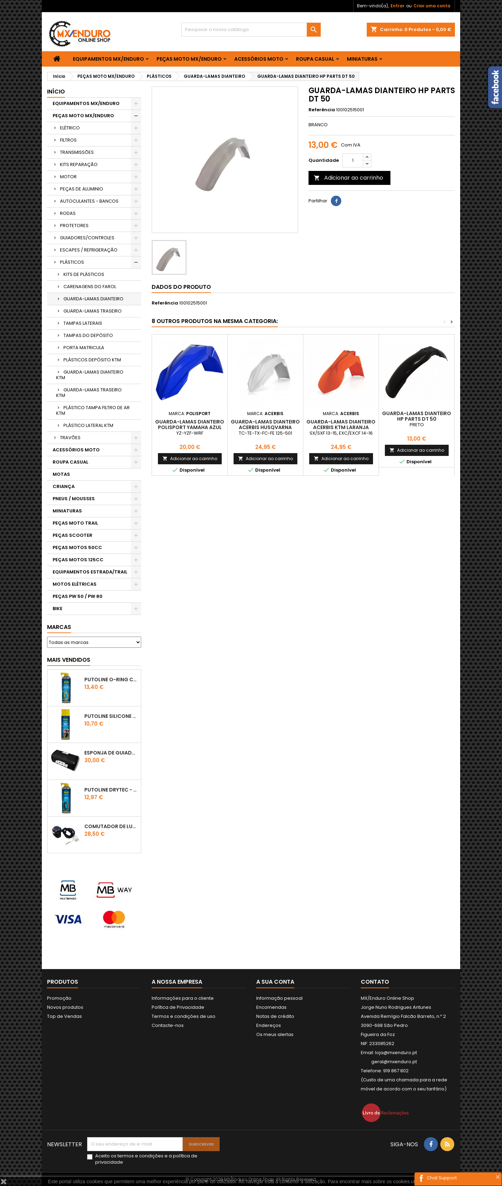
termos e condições (140, 1156)
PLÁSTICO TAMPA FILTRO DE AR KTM (93, 410)
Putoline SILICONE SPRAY (111, 716)
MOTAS (61, 474)
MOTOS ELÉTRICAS (75, 584)
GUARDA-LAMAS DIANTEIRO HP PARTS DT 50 (416, 416)
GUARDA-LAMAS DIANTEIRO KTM (89, 375)
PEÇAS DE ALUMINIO (81, 189)
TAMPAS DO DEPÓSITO (88, 335)
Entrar (397, 6)
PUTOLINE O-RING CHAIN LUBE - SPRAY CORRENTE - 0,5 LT (111, 679)
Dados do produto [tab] (181, 287)
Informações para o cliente (183, 998)
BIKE (57, 608)
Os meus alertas (275, 1034)
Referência (322, 110)
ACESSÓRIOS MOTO (258, 58)
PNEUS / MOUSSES (74, 498)
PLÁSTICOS (72, 262)
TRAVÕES (70, 437)
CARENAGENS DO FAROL (89, 286)
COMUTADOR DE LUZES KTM (111, 826)
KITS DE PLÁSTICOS (83, 274)
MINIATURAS (362, 58)
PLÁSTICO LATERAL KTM (88, 425)
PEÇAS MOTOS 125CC (78, 559)
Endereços (268, 1025)
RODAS (68, 213)
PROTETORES (74, 225)
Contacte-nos (168, 1025)
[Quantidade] (352, 160)
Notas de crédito (275, 1016)
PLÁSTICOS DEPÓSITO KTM (92, 359)
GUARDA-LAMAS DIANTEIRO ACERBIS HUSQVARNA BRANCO (265, 427)
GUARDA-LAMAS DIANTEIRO (93, 298)
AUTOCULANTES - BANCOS (89, 201)
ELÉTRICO (70, 128)
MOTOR (68, 176)
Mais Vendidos (68, 660)
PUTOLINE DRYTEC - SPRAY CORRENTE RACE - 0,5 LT (111, 790)
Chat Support (442, 1177)
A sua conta (275, 982)
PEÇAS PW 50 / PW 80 (77, 596)
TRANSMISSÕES (77, 152)
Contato (375, 982)
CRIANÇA (64, 486)
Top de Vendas (64, 1016)
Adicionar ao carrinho (348, 178)
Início (56, 92)
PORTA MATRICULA (83, 347)
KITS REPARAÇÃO (79, 164)
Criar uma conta (431, 6)
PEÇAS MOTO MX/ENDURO (189, 58)
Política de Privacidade (178, 1007)
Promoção (59, 998)
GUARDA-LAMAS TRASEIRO (92, 311)
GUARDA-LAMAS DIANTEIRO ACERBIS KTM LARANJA (340, 424)
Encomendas (271, 1007)
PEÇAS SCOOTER (72, 535)
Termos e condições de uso (183, 1016)
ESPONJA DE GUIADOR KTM (111, 753)
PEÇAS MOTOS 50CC (77, 547)
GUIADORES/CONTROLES (87, 237)
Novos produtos (65, 1007)
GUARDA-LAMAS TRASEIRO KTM (89, 392)
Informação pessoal (279, 998)
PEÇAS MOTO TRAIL (75, 523)
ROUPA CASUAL (315, 58)
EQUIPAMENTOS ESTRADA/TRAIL (90, 572)
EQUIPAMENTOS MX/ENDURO (108, 58)
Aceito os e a (146, 1159)
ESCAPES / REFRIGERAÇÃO (88, 250)
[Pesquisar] (251, 30)
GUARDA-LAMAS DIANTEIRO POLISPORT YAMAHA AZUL (189, 424)
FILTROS (68, 140)
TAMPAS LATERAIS (82, 323)
